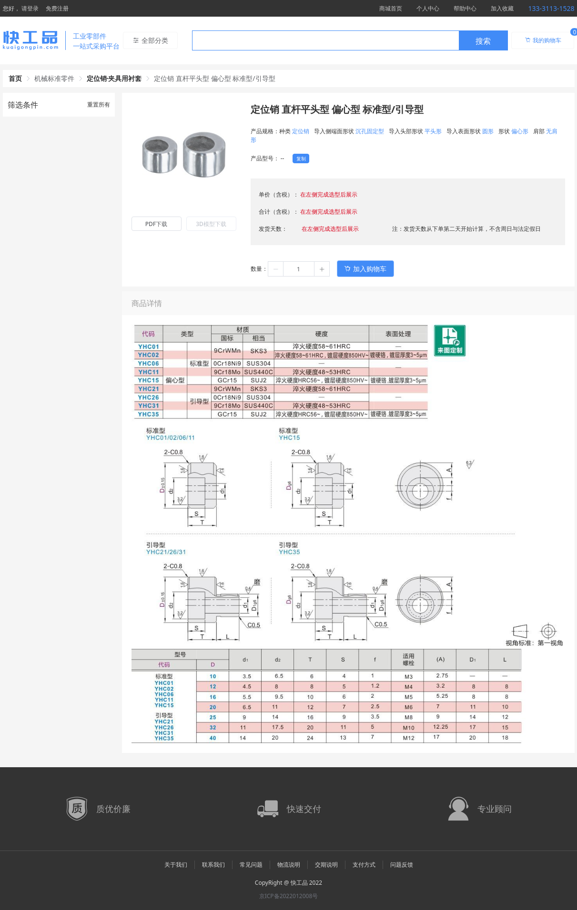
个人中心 (427, 8)
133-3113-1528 (551, 8)
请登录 (30, 8)
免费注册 (57, 8)
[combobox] (350, 40)
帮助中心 (465, 8)
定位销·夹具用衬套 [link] (114, 78)
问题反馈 (401, 865)
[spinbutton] (299, 269)
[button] (275, 269)
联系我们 (213, 865)
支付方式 (364, 865)
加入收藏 (502, 8)
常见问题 (251, 865)
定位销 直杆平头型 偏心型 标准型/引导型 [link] (214, 78)
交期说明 (326, 865)
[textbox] (325, 41)
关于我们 (175, 865)
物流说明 (288, 865)
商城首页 (390, 8)
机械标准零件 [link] (54, 78)
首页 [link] (15, 78)
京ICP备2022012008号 (288, 896)
